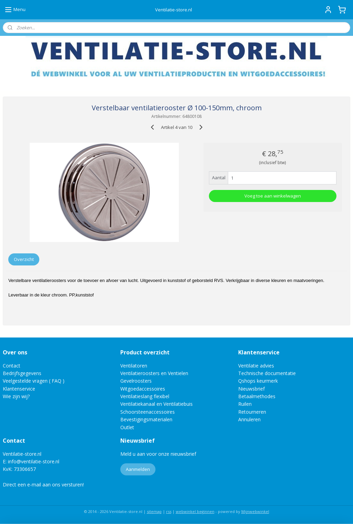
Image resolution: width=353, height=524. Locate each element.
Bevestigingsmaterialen (146, 419)
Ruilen (245, 404)
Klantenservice (19, 388)
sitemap (154, 511)
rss (168, 511)
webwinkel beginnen (195, 511)
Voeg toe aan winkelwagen (272, 196)
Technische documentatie (267, 373)
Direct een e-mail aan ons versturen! (43, 484)
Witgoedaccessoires (142, 388)
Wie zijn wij (15, 396)
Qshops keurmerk (258, 380)
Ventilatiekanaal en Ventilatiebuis (156, 404)
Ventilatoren (133, 365)
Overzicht (24, 259)
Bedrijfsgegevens (22, 373)
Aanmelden (138, 469)
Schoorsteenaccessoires (147, 412)
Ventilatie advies (256, 365)
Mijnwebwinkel (255, 511)
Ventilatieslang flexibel (144, 396)
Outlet (127, 427)
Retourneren (252, 412)
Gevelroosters (136, 380)
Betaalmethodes (256, 396)
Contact (11, 365)
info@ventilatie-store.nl (33, 461)
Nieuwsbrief (251, 388)
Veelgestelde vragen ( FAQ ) (33, 380)
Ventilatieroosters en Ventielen (154, 373)
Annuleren (249, 419)
